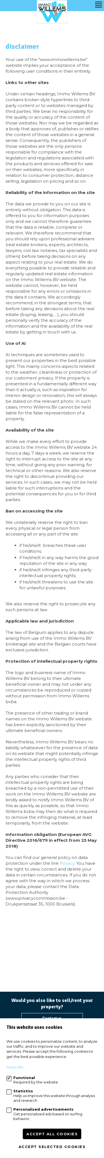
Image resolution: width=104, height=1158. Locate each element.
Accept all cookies (52, 1134)
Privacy (67, 863)
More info (15, 1067)
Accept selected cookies (52, 1146)
